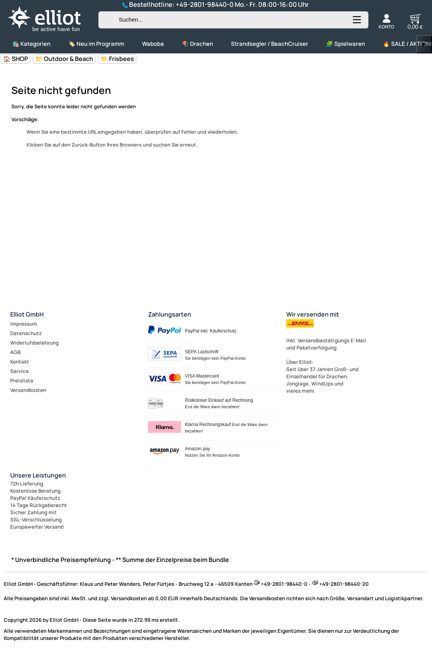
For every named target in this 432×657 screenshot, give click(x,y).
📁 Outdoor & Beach (64, 59)
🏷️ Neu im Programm (96, 44)
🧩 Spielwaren (345, 44)
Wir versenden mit (312, 314)
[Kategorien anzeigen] (356, 23)
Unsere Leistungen (38, 475)
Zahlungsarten (169, 314)
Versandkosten (28, 390)
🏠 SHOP (15, 59)
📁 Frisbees (117, 59)
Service (19, 371)
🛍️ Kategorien (31, 44)
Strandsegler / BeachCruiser (269, 44)
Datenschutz (26, 333)
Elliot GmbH (27, 314)
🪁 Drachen (197, 44)
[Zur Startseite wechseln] (51, 32)
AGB (15, 352)
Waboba (153, 44)
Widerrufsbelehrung (34, 342)
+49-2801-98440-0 (205, 4)
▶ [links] (424, 44)
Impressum (23, 323)
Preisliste (21, 380)
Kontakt (19, 361)
